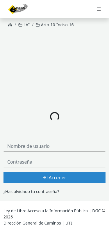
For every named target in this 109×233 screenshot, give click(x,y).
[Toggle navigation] (99, 9)
